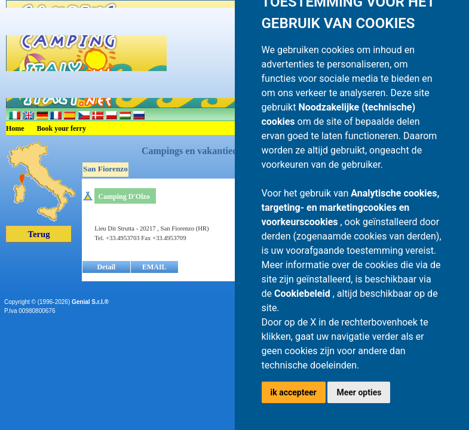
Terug (39, 234)
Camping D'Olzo (123, 196)
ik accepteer (294, 392)
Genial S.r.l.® (90, 302)
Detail (106, 267)
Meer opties (358, 392)
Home (15, 128)
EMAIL (154, 267)
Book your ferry (61, 128)
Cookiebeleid (303, 293)
